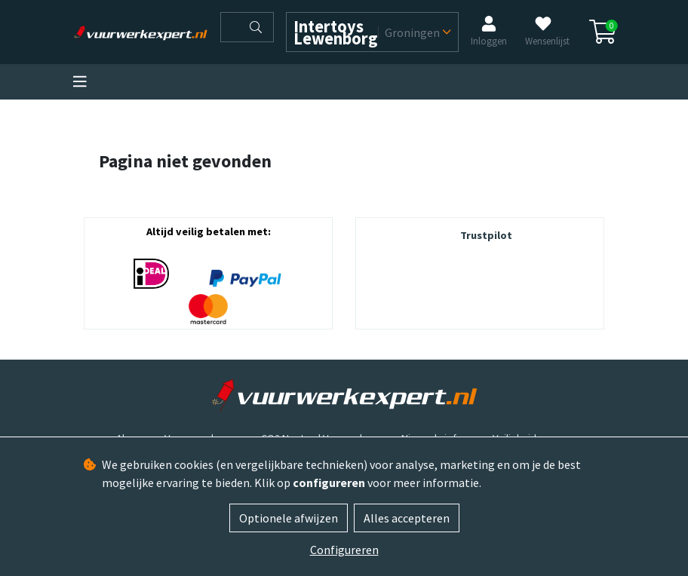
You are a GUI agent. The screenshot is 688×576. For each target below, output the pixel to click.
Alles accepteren (407, 517)
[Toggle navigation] (80, 81)
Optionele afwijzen (288, 517)
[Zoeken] (230, 27)
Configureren (344, 549)
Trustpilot (486, 235)
